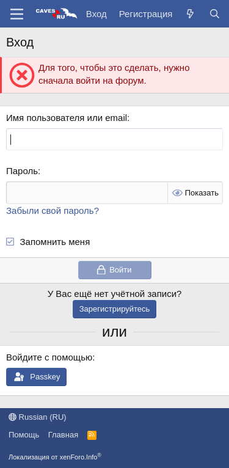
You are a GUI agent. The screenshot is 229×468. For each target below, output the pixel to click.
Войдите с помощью (49, 357)
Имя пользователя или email (66, 117)
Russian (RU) (38, 417)
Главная (63, 434)
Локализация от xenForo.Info (55, 457)
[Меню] (16, 14)
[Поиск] (215, 13)
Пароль (22, 171)
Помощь (24, 434)
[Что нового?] (190, 13)
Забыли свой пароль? (52, 210)
